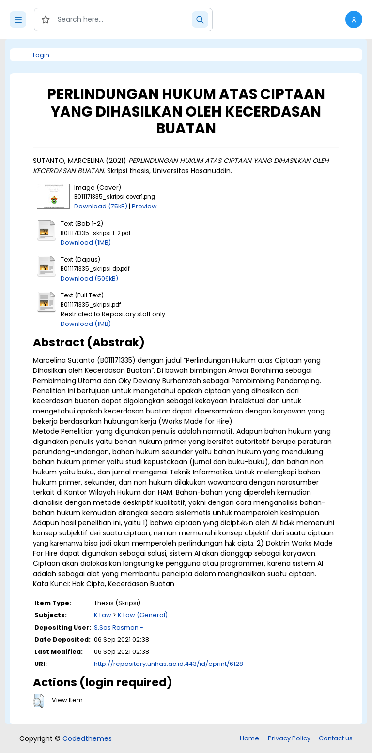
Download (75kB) (100, 206)
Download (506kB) (89, 278)
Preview (144, 206)
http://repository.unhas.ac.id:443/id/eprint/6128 (168, 664)
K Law (102, 615)
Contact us (336, 738)
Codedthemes (87, 738)
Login (41, 55)
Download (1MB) (86, 242)
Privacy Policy (289, 738)
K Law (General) (143, 615)
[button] (353, 19)
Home (249, 738)
